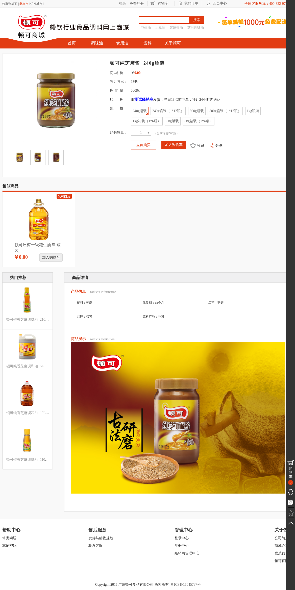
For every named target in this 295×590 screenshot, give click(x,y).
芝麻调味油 (195, 27)
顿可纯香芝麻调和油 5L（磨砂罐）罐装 (37, 366)
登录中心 (182, 538)
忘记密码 (9, 546)
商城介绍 (282, 546)
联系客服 (95, 546)
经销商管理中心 (187, 553)
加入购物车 (51, 257)
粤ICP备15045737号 (185, 584)
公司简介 (282, 538)
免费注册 (137, 4)
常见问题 (9, 538)
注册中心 (182, 546)
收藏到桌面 (9, 4)
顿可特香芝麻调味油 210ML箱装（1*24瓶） (40, 319)
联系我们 (282, 553)
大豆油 (160, 27)
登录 (122, 4)
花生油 (146, 27)
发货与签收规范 (100, 538)
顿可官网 (282, 561)
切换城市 (36, 4)
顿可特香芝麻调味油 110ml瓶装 (31, 459)
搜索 (196, 20)
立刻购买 (143, 145)
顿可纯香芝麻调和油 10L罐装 (29, 413)
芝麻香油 (176, 27)
